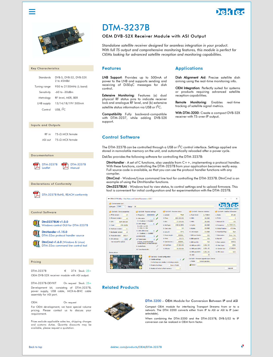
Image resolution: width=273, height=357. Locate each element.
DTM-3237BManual (78, 166)
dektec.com (118, 347)
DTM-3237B (154, 347)
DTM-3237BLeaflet (49, 166)
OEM (142, 347)
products (132, 347)
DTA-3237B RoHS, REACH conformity (65, 194)
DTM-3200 (191, 113)
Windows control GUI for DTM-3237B (65, 223)
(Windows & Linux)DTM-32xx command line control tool (64, 243)
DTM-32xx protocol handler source (63, 233)
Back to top (35, 347)
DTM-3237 (118, 118)
